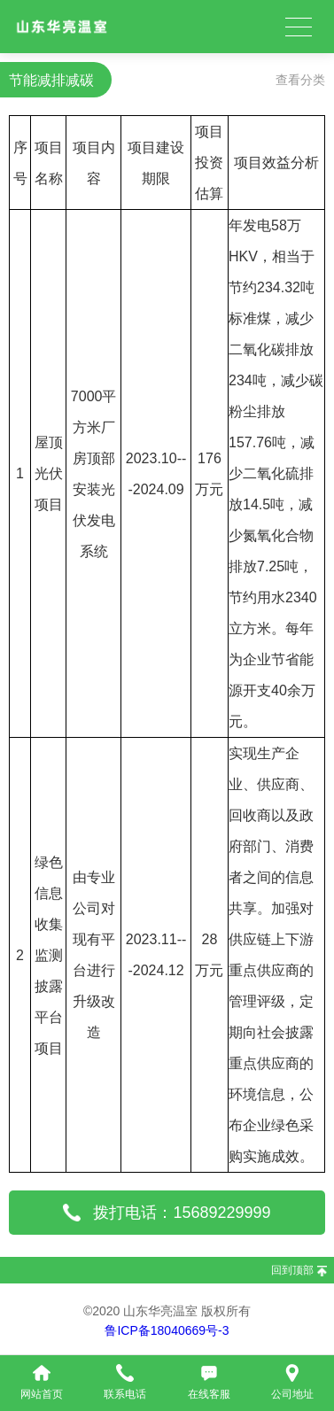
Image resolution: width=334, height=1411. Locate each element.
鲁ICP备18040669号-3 (167, 1330)
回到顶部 (292, 1270)
